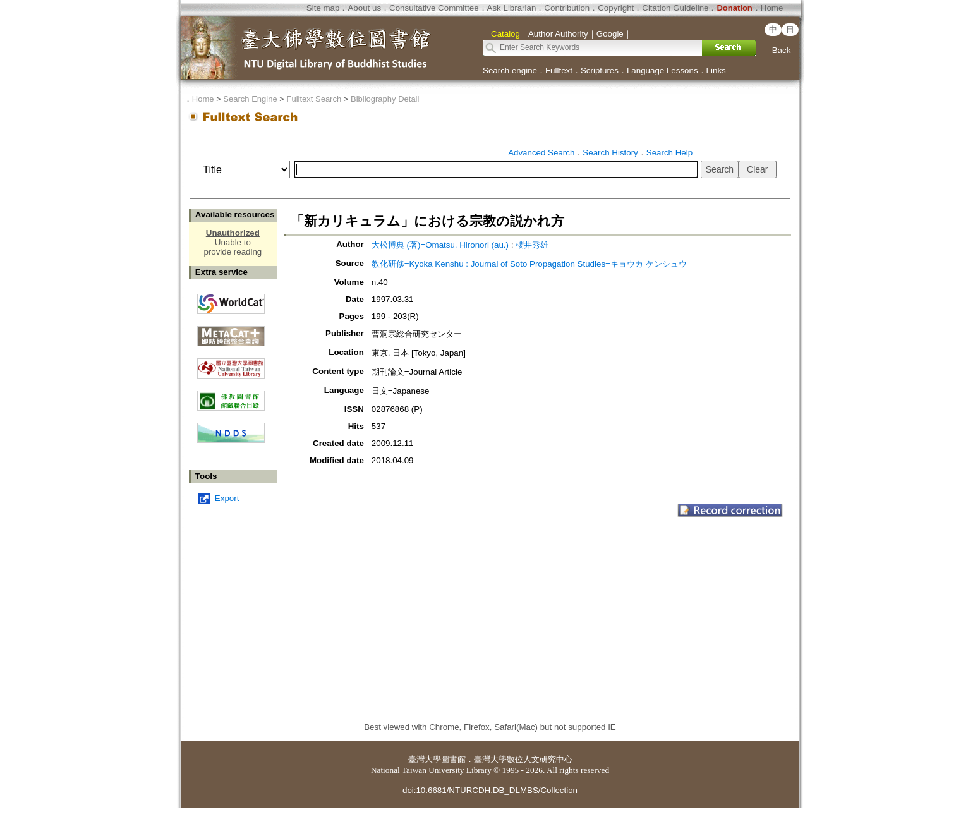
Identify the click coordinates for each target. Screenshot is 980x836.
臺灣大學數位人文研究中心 (523, 759)
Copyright (616, 8)
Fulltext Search (313, 99)
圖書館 (453, 759)
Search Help (669, 152)
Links (716, 70)
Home (772, 8)
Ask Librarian (511, 8)
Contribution (567, 8)
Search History (610, 152)
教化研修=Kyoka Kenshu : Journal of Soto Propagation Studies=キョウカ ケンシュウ (529, 264)
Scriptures (600, 70)
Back (781, 50)
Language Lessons (662, 70)
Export (227, 498)
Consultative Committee (433, 8)
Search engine (510, 70)
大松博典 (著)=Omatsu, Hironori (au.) (440, 245)
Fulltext (558, 70)
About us (364, 8)
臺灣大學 (424, 759)
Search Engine (250, 99)
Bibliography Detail (385, 99)
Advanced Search (541, 152)
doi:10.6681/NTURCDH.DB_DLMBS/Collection (490, 790)
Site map (323, 8)
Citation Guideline (675, 8)
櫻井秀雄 (532, 245)
